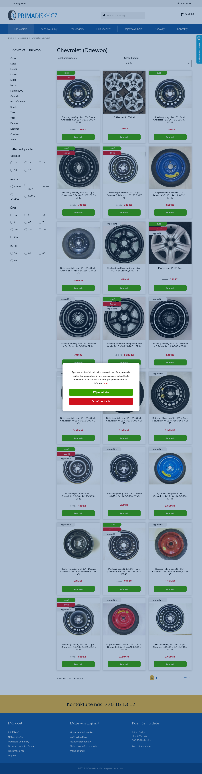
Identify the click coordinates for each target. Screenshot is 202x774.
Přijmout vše (101, 392)
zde (105, 383)
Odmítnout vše (101, 401)
